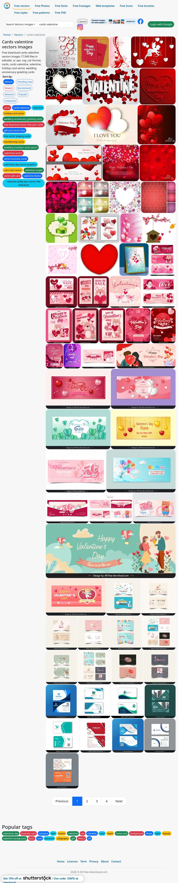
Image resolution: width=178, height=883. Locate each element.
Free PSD (60, 12)
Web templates (105, 6)
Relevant (9, 94)
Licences (72, 861)
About (105, 861)
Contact (116, 861)
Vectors (18, 35)
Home (7, 35)
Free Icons (126, 6)
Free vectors (22, 6)
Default (8, 81)
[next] (119, 801)
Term (83, 861)
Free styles (21, 12)
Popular (23, 94)
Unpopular (10, 100)
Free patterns (41, 12)
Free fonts (61, 6)
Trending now (24, 81)
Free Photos (42, 6)
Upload (82, 21)
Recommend (24, 88)
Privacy (93, 861)
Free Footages (82, 6)
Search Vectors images (19, 24)
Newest (9, 88)
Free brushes (146, 6)
